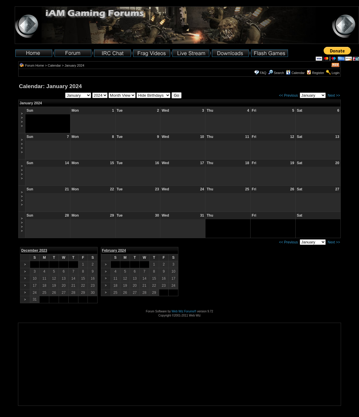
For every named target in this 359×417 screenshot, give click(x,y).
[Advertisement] (36, 387)
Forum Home (34, 65)
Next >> (334, 95)
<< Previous (288, 95)
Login (336, 73)
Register (318, 73)
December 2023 (34, 250)
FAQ (263, 73)
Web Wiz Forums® (184, 311)
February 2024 (114, 250)
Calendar (54, 65)
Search (276, 73)
